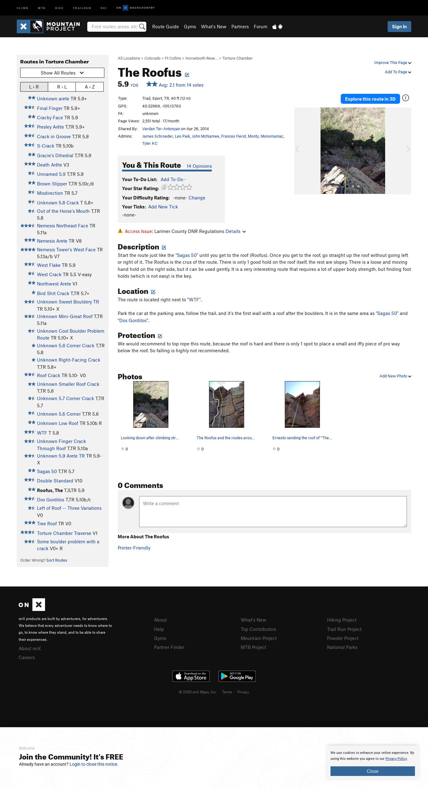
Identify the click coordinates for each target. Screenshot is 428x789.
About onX (30, 648)
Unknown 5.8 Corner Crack (65, 345)
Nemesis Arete (52, 241)
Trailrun (82, 8)
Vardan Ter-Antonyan (161, 128)
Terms (227, 692)
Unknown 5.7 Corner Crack (65, 398)
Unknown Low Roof (57, 423)
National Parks (342, 647)
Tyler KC (149, 143)
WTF (42, 433)
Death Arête (49, 164)
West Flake (49, 265)
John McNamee (205, 136)
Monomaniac (272, 136)
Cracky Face (50, 117)
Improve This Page (392, 62)
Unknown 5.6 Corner (59, 414)
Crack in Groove (54, 136)
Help (159, 629)
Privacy (243, 692)
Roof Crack (48, 375)
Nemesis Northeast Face (62, 225)
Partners (240, 26)
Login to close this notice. (94, 764)
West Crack (49, 274)
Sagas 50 (47, 471)
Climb (23, 8)
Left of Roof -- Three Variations (69, 508)
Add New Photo (395, 375)
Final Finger (49, 108)
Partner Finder (169, 647)
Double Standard (55, 480)
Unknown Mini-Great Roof (65, 316)
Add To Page (398, 71)
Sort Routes (56, 560)
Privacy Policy (396, 759)
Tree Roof (47, 523)
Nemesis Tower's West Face (66, 249)
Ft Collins (173, 58)
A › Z (90, 86)
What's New (213, 26)
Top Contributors (258, 629)
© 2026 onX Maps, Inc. (198, 692)
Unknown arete (53, 98)
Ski (104, 8)
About (160, 620)
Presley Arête (50, 127)
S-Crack (45, 145)
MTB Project (253, 647)
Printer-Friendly (134, 547)
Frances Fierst (233, 136)
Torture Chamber (237, 58)
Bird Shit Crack (53, 293)
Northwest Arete (54, 283)
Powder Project (342, 638)
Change (197, 197)
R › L (62, 86)
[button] (300, 150)
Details (235, 231)
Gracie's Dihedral (55, 155)
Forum (260, 26)
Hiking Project (342, 620)
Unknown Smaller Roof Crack (68, 384)
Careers (27, 657)
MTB (42, 8)
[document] (372, 763)
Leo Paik (182, 136)
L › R (34, 86)
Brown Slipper (52, 183)
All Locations (129, 58)
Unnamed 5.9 (51, 174)
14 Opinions (199, 166)
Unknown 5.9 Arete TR (61, 455)
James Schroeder (157, 136)
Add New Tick (163, 206)
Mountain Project (259, 638)
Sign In (399, 26)
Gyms (190, 26)
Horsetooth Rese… (201, 58)
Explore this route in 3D (370, 99)
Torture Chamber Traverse (64, 533)
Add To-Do (172, 179)
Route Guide (165, 26)
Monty (253, 136)
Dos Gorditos (50, 499)
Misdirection (50, 193)
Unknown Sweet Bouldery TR (68, 301)
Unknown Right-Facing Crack (68, 360)
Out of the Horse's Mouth (63, 211)
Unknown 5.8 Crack (58, 202)
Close (373, 771)
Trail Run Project (344, 629)
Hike (59, 8)
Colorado (152, 58)
